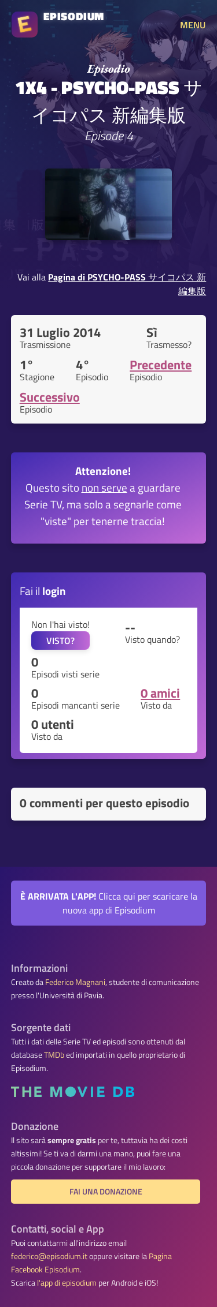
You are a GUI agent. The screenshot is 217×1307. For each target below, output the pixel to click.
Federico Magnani (75, 982)
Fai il (43, 590)
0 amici (160, 693)
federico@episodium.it (49, 1256)
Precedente (161, 365)
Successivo (50, 397)
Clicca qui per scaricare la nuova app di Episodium (108, 903)
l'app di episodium (67, 1282)
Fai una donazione (105, 1191)
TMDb (54, 1054)
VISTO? (60, 640)
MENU (192, 25)
